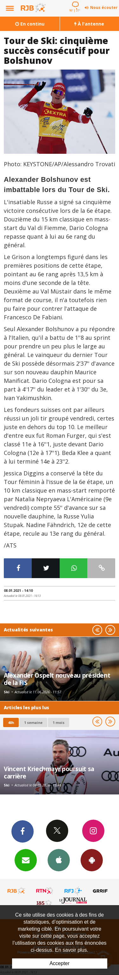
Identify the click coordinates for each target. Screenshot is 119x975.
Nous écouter (104, 7)
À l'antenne (89, 24)
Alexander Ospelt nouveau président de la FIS (57, 678)
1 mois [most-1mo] (58, 722)
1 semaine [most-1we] (33, 722)
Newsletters (26, 860)
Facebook (22, 831)
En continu (29, 24)
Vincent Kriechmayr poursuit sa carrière (49, 772)
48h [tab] (11, 722)
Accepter (59, 963)
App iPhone (59, 860)
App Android (92, 860)
